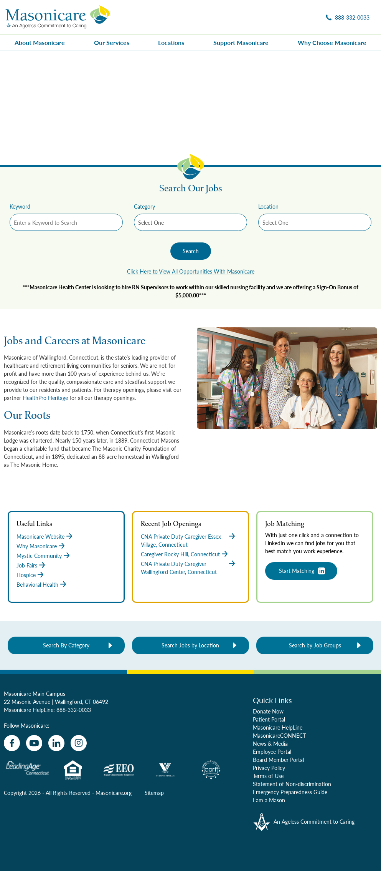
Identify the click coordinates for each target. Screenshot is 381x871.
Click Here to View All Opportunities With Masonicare (190, 271)
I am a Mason (269, 800)
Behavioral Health (37, 584)
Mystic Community (39, 555)
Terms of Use (268, 776)
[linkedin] (56, 743)
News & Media (270, 743)
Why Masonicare (36, 546)
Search (191, 251)
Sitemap (154, 792)
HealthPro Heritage (45, 397)
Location (268, 206)
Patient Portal (269, 719)
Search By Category (66, 645)
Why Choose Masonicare (332, 42)
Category (144, 206)
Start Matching (296, 570)
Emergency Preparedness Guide (290, 792)
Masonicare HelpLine (277, 727)
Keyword (20, 206)
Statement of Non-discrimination (292, 784)
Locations (171, 42)
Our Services (111, 42)
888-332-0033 (73, 709)
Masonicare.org (114, 792)
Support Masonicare (241, 42)
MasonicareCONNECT (279, 735)
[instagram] (79, 743)
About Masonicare (40, 42)
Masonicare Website (40, 536)
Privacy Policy (269, 767)
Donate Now (268, 711)
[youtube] (34, 743)
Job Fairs (26, 565)
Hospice (26, 575)
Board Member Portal (278, 759)
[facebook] (12, 743)
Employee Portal (272, 751)
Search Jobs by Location (190, 645)
